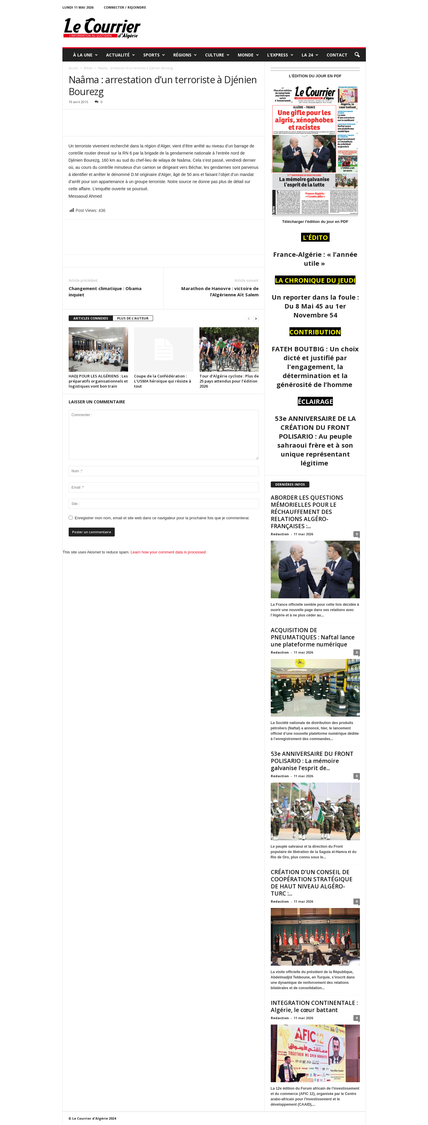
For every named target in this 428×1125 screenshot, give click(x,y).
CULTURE (217, 55)
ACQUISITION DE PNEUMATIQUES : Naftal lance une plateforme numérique (313, 637)
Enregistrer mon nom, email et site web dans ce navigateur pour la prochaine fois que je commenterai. (162, 518)
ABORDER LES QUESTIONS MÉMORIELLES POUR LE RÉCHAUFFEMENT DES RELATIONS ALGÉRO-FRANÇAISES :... (307, 512)
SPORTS (154, 55)
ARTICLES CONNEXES (90, 318)
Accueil (73, 68)
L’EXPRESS (280, 55)
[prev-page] (249, 318)
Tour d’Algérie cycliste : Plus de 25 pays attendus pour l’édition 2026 (229, 381)
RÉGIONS (185, 55)
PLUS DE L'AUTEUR (133, 318)
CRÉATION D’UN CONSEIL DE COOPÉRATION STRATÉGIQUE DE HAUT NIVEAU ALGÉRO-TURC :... (312, 882)
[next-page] (256, 318)
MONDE (248, 55)
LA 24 (310, 55)
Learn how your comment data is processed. (169, 552)
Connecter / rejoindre (125, 7)
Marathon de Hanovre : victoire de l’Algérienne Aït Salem (220, 291)
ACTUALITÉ (120, 55)
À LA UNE (85, 55)
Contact (337, 55)
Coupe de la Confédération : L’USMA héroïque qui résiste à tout (162, 381)
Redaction (280, 534)
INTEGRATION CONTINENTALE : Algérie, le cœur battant (314, 1006)
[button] (357, 55)
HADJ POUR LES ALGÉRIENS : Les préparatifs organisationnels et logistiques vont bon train (98, 381)
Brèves (88, 68)
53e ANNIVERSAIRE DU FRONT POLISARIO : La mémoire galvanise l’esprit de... (312, 761)
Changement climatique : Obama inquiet (105, 291)
